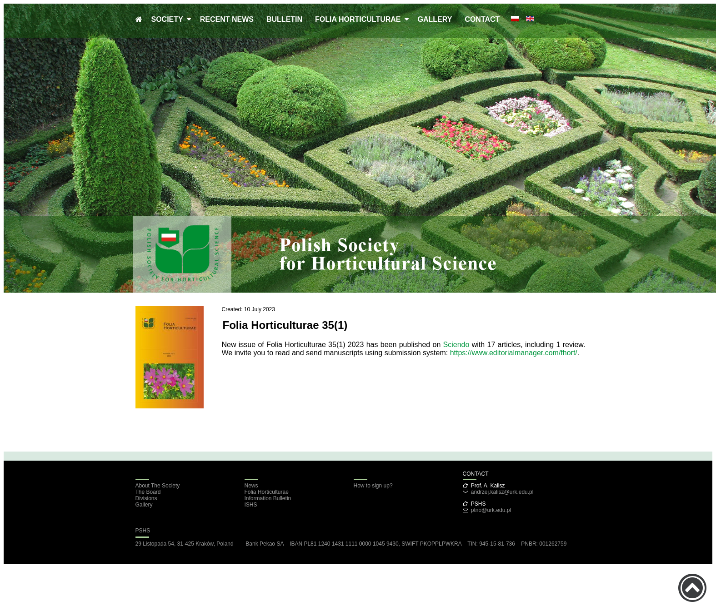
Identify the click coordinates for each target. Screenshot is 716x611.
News (251, 485)
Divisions (146, 498)
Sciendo (456, 344)
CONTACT (482, 19)
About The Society (157, 485)
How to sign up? (373, 485)
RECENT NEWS (227, 19)
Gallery (144, 505)
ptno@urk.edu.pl (491, 510)
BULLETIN (284, 19)
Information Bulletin (268, 498)
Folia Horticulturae (267, 492)
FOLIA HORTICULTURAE (359, 19)
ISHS (251, 505)
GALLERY (435, 19)
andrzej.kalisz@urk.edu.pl (502, 492)
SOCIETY (169, 19)
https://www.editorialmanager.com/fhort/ (513, 353)
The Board (148, 492)
